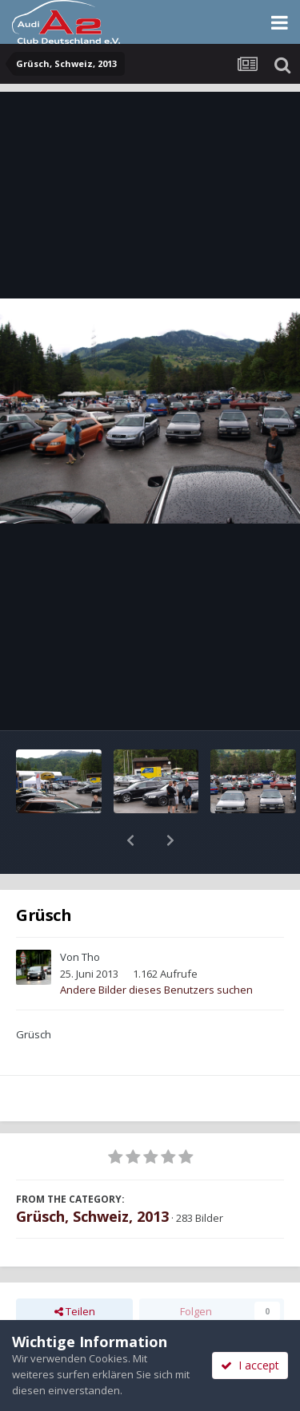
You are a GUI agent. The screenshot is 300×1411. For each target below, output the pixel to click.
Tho (91, 915)
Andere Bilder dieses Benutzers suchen (156, 948)
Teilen (74, 1270)
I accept (250, 1365)
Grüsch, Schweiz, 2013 (92, 1174)
